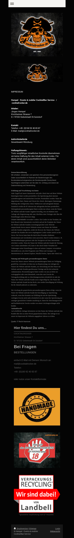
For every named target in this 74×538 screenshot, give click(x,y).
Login (57, 528)
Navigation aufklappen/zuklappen (37, 4)
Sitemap (32, 528)
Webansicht (55, 531)
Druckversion (21, 528)
